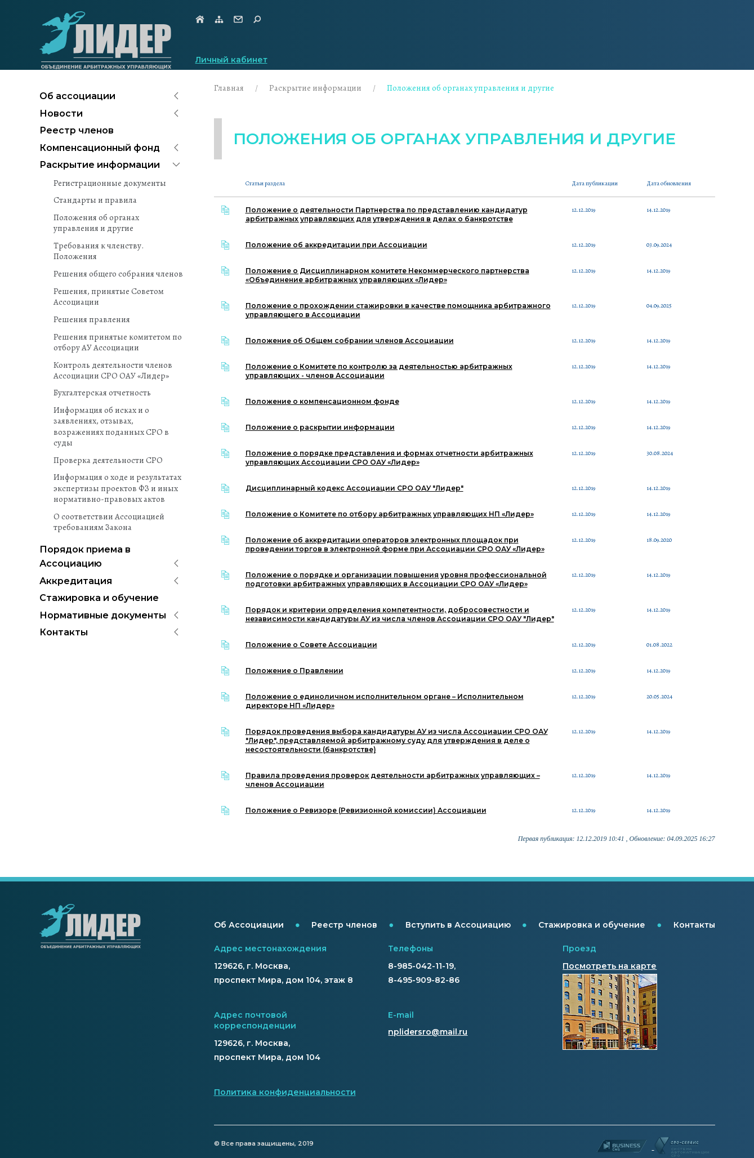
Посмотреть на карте (610, 966)
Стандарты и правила (95, 200)
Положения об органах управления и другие (96, 223)
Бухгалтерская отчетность (102, 393)
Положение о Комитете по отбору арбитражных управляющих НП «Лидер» (390, 514)
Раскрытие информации (99, 164)
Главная (229, 87)
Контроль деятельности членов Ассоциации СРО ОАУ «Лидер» (112, 370)
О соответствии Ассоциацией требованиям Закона (108, 522)
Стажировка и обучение (99, 598)
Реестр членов (76, 130)
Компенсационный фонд (99, 147)
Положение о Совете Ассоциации (311, 644)
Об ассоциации (77, 96)
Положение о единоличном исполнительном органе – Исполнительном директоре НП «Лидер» (385, 701)
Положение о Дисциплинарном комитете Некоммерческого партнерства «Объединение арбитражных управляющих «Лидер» (387, 275)
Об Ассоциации (249, 925)
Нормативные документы (102, 615)
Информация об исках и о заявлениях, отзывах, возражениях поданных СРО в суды (111, 426)
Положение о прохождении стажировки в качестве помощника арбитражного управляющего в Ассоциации (398, 310)
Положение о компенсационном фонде (322, 401)
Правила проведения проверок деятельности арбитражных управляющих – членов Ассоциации (393, 780)
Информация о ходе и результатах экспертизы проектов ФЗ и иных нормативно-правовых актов (117, 488)
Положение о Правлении (294, 670)
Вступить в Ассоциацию (458, 925)
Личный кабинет (231, 60)
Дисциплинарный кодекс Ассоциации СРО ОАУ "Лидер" (354, 488)
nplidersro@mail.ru (427, 1032)
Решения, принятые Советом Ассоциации (108, 297)
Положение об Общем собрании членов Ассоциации (350, 340)
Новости (61, 113)
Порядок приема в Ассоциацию (85, 556)
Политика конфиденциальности (285, 1092)
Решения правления (91, 319)
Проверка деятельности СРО (108, 460)
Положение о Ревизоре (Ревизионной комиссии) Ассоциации (366, 810)
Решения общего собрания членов (118, 274)
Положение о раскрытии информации (320, 427)
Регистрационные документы (109, 183)
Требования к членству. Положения (98, 251)
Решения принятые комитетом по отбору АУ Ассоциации (117, 342)
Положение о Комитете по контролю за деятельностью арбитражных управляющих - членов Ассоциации (379, 371)
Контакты (63, 632)
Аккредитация (75, 581)
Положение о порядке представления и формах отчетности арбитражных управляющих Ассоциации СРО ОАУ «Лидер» (389, 457)
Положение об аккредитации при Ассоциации (336, 244)
